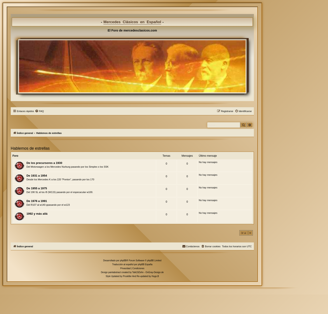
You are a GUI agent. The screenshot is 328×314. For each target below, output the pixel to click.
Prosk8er (127, 276)
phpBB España (145, 264)
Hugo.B (155, 276)
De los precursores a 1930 (44, 163)
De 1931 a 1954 (36, 175)
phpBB (123, 260)
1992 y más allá (36, 213)
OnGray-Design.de (154, 272)
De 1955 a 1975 (36, 188)
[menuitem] (39, 111)
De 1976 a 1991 (36, 201)
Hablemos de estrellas (30, 148)
